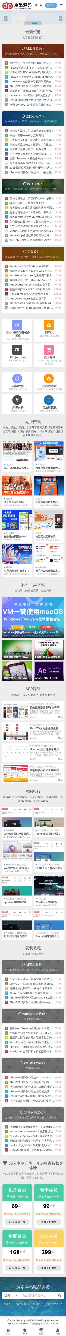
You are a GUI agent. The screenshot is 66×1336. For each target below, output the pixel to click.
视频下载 (9, 653)
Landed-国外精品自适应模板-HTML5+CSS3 (16, 835)
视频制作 (58, 652)
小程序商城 (49, 386)
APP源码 (33, 688)
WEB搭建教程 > (35, 1063)
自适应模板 (49, 407)
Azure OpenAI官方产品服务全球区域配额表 (35, 993)
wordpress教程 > (35, 1013)
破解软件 (18, 386)
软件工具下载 (33, 584)
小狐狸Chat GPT (23, 1303)
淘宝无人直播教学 (45, 536)
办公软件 (21, 629)
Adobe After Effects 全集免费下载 (30, 284)
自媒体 (9, 498)
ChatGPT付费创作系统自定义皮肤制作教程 (35, 1091)
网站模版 (33, 791)
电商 (39, 498)
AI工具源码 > (35, 48)
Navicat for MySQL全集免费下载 (29, 293)
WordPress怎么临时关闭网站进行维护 (32, 1042)
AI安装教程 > (35, 964)
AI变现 (9, 464)
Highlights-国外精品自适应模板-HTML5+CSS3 (49, 835)
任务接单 (41, 567)
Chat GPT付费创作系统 (18, 334)
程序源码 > (35, 184)
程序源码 (9, 629)
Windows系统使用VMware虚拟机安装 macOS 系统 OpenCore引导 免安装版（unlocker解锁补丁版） (32, 634)
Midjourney (18, 357)
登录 (51, 5)
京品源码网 (32, 1320)
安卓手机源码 (38, 703)
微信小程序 (37, 724)
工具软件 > (35, 251)
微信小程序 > (35, 116)
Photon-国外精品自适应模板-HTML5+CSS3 (48, 869)
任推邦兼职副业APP (15, 536)
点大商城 (49, 357)
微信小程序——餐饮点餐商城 (27, 135)
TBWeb (49, 332)
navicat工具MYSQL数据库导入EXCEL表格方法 (37, 1145)
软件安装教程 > (35, 1112)
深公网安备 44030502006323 (44, 1323)
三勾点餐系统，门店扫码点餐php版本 (32, 130)
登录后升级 (17, 1222)
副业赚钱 (33, 421)
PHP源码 (51, 703)
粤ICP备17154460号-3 (19, 1323)
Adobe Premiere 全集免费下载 (28, 298)
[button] (27, 23)
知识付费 (18, 407)
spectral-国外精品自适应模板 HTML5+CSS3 (16, 903)
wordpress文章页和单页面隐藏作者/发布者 (35, 1051)
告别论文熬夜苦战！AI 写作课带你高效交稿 (35, 988)
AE (38, 674)
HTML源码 (54, 830)
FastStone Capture (42, 652)
